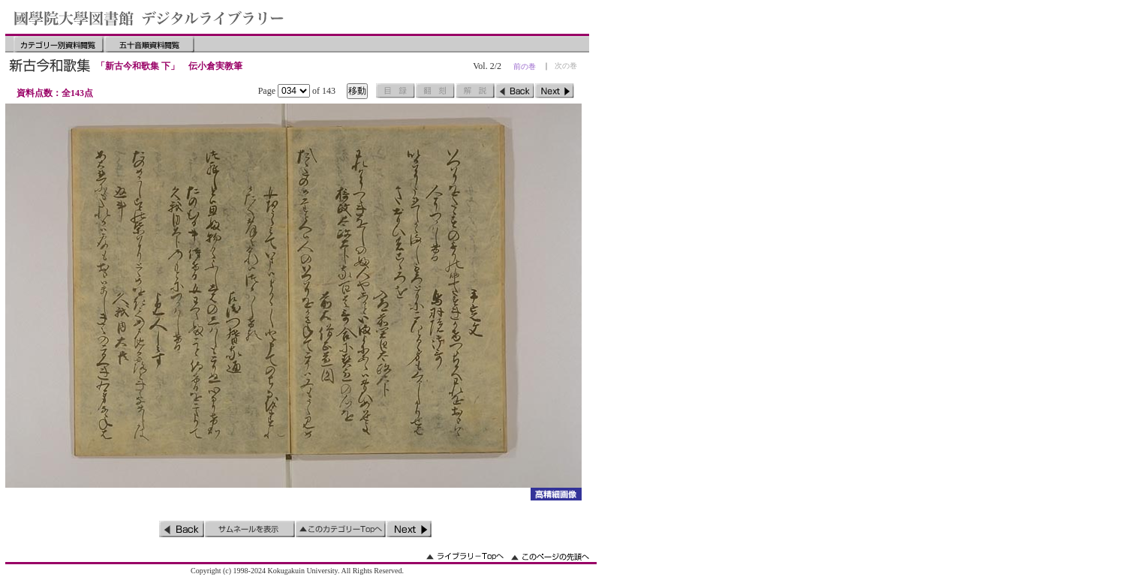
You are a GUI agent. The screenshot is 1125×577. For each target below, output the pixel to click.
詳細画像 (556, 494)
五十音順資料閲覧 (149, 44)
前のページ (514, 90)
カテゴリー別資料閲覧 (59, 44)
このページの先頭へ (550, 556)
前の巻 (524, 66)
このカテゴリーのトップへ (341, 529)
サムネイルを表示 (250, 529)
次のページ (554, 90)
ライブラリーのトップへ (465, 556)
